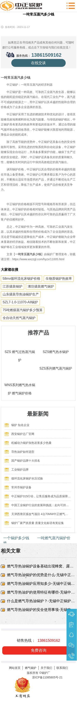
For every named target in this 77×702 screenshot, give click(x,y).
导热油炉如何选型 (22, 451)
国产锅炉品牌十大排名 (25, 460)
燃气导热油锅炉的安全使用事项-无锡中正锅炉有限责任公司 (41, 610)
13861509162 (46, 55)
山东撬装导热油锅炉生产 (21, 294)
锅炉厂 (45, 672)
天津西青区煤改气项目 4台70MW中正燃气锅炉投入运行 (41, 514)
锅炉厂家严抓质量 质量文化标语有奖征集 (37, 523)
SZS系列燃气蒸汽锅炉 (55, 368)
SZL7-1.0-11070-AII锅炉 (20, 302)
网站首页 (15, 667)
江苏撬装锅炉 (12, 286)
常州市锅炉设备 (21, 487)
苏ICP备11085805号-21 (47, 677)
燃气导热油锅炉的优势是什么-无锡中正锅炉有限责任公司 (41, 575)
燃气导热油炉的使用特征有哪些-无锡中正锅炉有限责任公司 (41, 592)
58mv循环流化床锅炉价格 (21, 278)
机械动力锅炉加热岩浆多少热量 (31, 442)
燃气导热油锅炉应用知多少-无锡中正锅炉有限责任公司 (41, 584)
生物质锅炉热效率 (59, 278)
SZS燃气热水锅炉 (56, 352)
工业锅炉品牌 (20, 469)
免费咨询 (38, 650)
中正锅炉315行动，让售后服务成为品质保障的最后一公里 (41, 496)
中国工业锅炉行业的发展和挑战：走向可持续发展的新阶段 (41, 505)
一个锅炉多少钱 (16, 538)
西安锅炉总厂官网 (22, 434)
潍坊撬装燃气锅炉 (41, 286)
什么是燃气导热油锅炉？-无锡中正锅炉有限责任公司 (41, 601)
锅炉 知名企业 (20, 425)
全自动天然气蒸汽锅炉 (19, 318)
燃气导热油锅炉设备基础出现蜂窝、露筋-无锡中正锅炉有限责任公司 (41, 566)
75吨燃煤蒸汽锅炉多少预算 (23, 310)
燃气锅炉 (30, 667)
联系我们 (62, 667)
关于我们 (46, 667)
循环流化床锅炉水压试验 (27, 478)
